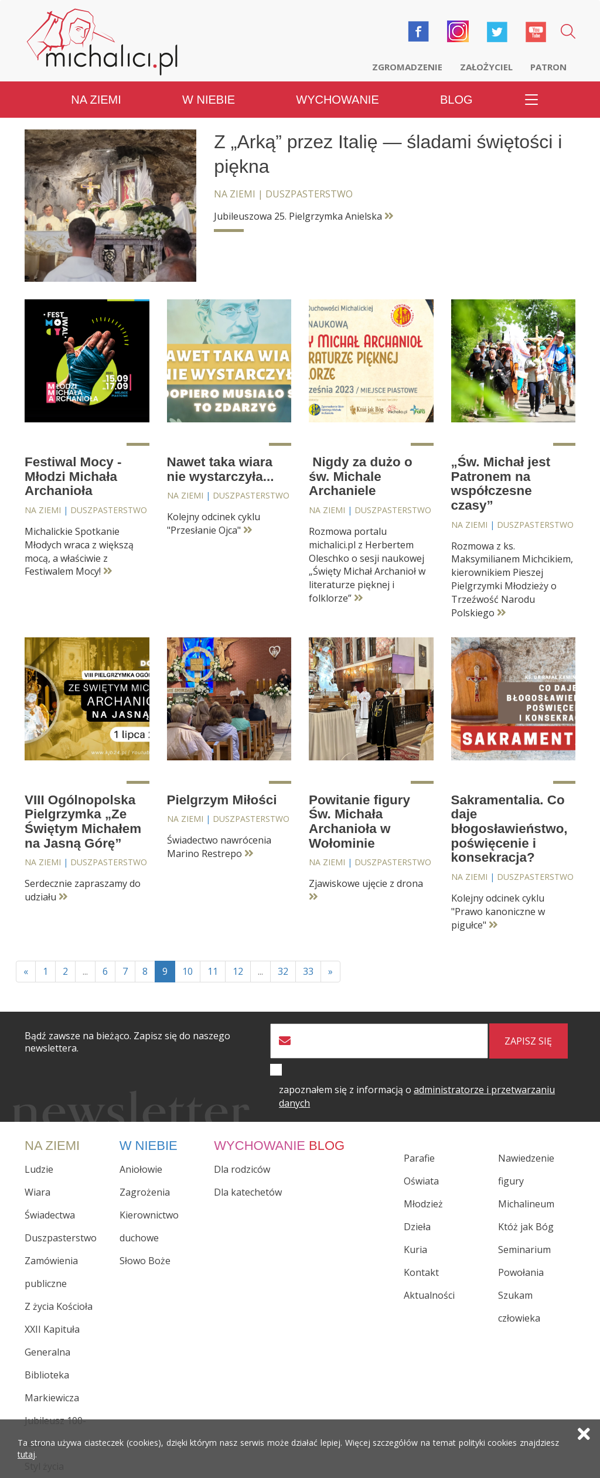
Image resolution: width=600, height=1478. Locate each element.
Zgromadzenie (407, 67)
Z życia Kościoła (59, 1306)
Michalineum (526, 1203)
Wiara (37, 1192)
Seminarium (524, 1249)
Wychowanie (337, 99)
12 (238, 971)
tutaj (26, 1454)
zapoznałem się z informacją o (417, 1096)
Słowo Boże (145, 1260)
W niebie (208, 99)
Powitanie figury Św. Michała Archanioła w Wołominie (359, 822)
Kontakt (421, 1272)
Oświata (421, 1181)
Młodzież (423, 1203)
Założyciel (486, 67)
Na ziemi (96, 99)
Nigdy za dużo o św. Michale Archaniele (360, 476)
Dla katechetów (248, 1192)
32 (283, 971)
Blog (456, 99)
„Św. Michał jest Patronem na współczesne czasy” (501, 484)
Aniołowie (141, 1169)
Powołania (521, 1272)
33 (308, 971)
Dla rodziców (242, 1169)
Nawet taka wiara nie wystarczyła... (220, 469)
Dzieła (417, 1226)
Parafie (419, 1158)
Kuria (415, 1249)
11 (212, 971)
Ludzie (39, 1169)
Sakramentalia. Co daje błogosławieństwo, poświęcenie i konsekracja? (509, 829)
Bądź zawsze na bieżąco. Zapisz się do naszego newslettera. (127, 1042)
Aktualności (429, 1295)
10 (187, 971)
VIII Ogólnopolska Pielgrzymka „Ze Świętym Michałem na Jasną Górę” (83, 822)
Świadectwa (50, 1215)
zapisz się (528, 1041)
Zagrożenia (145, 1192)
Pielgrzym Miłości (222, 800)
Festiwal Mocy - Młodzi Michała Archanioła (73, 476)
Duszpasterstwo (309, 193)
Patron (548, 67)
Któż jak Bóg (526, 1226)
